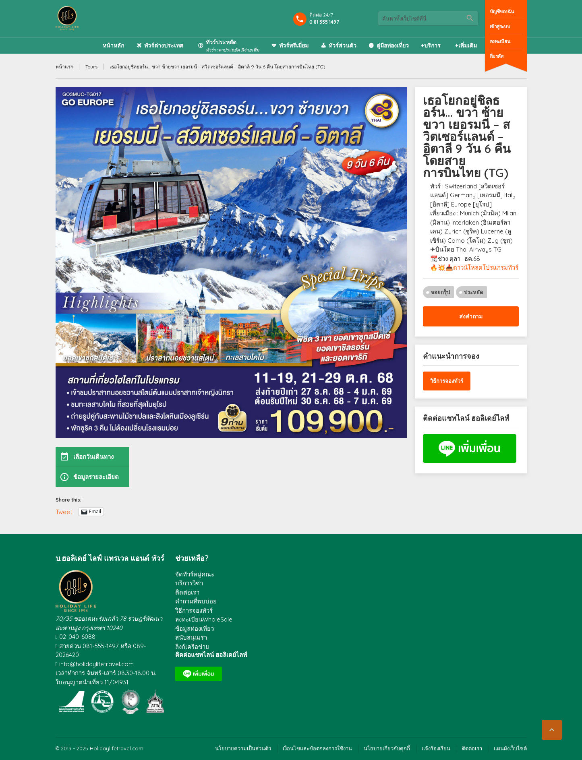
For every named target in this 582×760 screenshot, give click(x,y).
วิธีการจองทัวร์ (446, 381)
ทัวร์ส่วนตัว (342, 45)
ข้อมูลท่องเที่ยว (194, 628)
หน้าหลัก (113, 45)
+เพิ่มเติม (466, 45)
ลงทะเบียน (500, 41)
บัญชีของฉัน (502, 11)
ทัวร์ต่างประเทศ (163, 45)
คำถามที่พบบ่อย (196, 601)
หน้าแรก (64, 67)
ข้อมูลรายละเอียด (89, 477)
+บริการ (431, 45)
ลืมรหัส (496, 56)
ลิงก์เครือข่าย (192, 647)
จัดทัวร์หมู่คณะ (194, 574)
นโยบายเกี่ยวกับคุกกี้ (387, 748)
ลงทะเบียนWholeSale (203, 619)
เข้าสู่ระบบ (500, 26)
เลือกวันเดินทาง (87, 457)
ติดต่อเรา (187, 592)
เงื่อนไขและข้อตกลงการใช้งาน (317, 748)
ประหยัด (473, 292)
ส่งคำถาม (471, 316)
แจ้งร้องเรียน (436, 748)
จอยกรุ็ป (440, 292)
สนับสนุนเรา (191, 637)
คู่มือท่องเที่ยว (393, 45)
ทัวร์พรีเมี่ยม (294, 45)
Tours (91, 67)
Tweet (64, 511)
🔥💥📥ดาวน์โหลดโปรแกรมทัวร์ (474, 267)
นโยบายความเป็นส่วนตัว (243, 748)
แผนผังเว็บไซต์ (510, 748)
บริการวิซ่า (189, 583)
